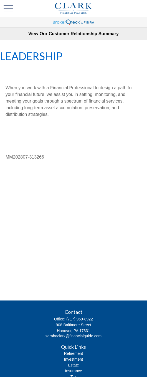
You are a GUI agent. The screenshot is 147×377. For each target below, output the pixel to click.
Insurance (73, 371)
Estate (73, 365)
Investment (73, 359)
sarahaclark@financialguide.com (73, 336)
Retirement (73, 353)
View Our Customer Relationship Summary (73, 33)
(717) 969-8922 (79, 319)
